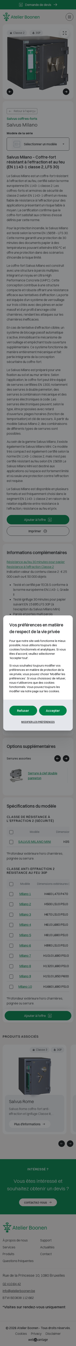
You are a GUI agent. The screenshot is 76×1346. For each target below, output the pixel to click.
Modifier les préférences (38, 721)
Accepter (53, 711)
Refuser (23, 711)
